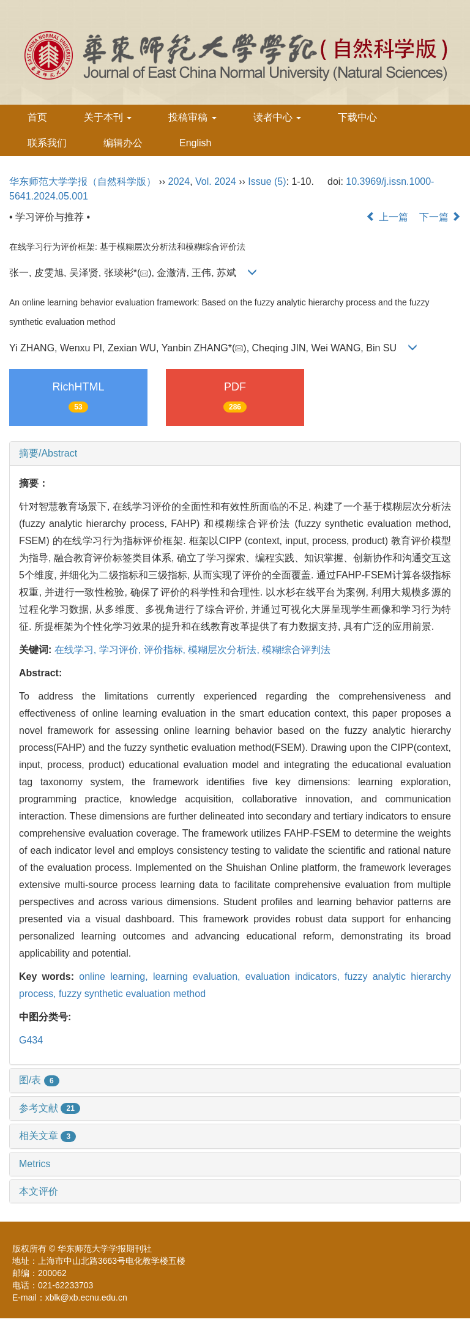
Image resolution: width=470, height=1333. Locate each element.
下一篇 (440, 217)
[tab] (235, 453)
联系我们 (47, 143)
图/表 (39, 1080)
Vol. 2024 (215, 181)
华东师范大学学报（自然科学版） (82, 181)
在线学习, (76, 649)
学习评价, (121, 649)
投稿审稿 (192, 117)
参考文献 (49, 1108)
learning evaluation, (199, 976)
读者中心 (277, 117)
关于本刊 (108, 117)
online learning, (116, 976)
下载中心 (357, 117)
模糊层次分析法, (225, 649)
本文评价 (38, 1191)
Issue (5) (267, 181)
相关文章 (47, 1135)
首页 (37, 117)
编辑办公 (123, 143)
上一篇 (387, 217)
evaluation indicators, (295, 976)
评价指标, (166, 649)
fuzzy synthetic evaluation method (132, 993)
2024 (179, 181)
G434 (31, 1040)
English (195, 143)
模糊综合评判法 (296, 649)
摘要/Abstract (48, 453)
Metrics (35, 1164)
